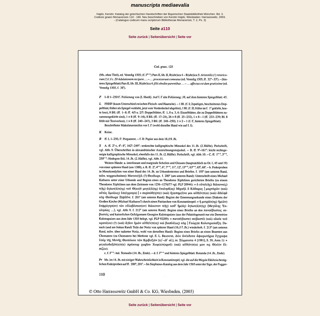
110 (165, 28)
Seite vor (184, 37)
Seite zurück (138, 37)
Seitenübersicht (162, 37)
